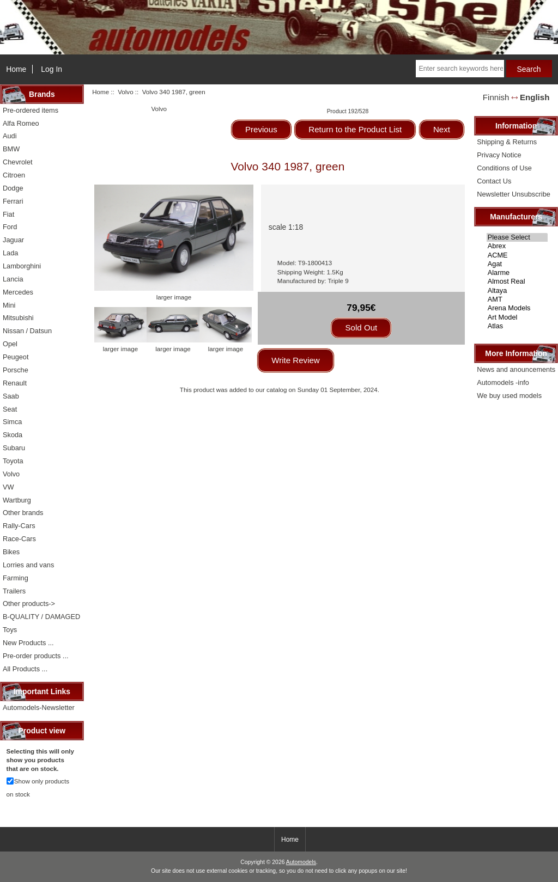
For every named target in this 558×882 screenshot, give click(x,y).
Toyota (13, 461)
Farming (15, 578)
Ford (10, 227)
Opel (10, 344)
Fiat (8, 214)
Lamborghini (22, 266)
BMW (11, 149)
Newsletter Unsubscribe (513, 194)
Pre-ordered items (30, 110)
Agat (517, 264)
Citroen (14, 175)
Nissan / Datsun (27, 331)
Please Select (517, 237)
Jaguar (13, 240)
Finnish (496, 97)
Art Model (517, 317)
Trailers (14, 591)
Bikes (11, 552)
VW (8, 487)
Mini (9, 305)
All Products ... (25, 669)
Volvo (125, 91)
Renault (15, 383)
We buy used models (509, 395)
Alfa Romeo (21, 123)
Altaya (517, 290)
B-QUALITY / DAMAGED (41, 616)
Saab (11, 396)
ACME (517, 255)
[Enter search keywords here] (460, 68)
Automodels (301, 862)
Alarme (517, 272)
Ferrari (13, 201)
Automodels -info (503, 382)
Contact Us (494, 181)
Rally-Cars (19, 526)
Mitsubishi (18, 318)
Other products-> (29, 603)
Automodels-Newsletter (39, 707)
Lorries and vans (28, 565)
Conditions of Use (504, 168)
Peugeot (16, 357)
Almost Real (517, 281)
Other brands (23, 513)
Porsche (15, 370)
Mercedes (18, 292)
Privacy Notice (499, 155)
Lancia (13, 279)
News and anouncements (516, 369)
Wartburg (17, 500)
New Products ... (28, 643)
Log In (51, 69)
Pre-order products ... (35, 656)
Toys (10, 630)
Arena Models (517, 308)
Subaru (14, 448)
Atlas (517, 326)
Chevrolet (18, 162)
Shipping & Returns (507, 142)
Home (16, 69)
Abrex (517, 246)
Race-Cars (19, 539)
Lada (10, 253)
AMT (517, 299)
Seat (10, 409)
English (534, 97)
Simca (12, 422)
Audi (10, 136)
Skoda (12, 435)
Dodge (13, 188)
